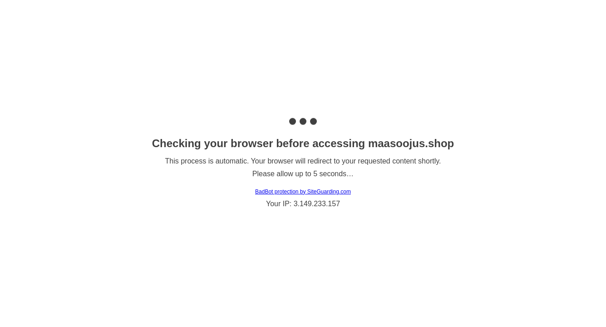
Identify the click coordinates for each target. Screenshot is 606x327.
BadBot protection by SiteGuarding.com (303, 191)
